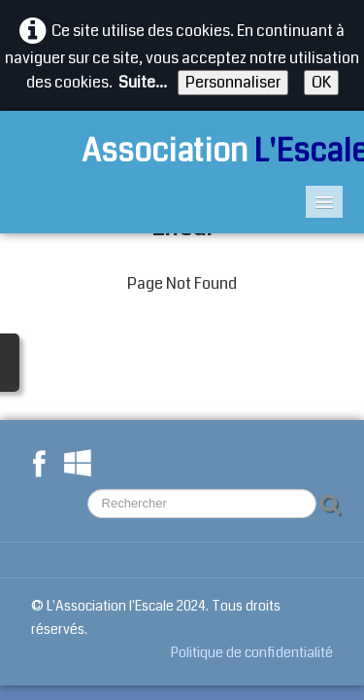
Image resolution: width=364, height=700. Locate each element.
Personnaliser (233, 82)
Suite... (142, 82)
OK (321, 82)
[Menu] (324, 202)
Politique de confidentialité (252, 652)
